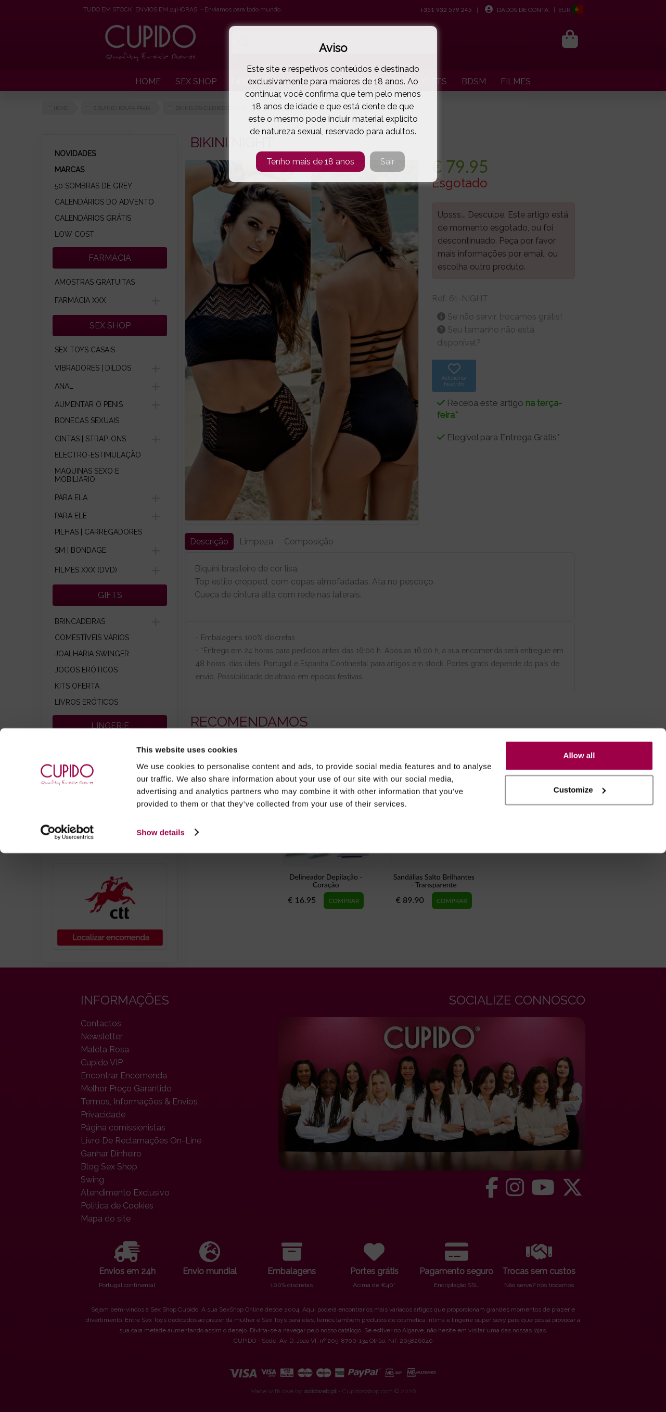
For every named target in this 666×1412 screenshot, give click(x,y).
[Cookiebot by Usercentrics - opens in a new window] (67, 1392)
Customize (580, 1348)
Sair (387, 162)
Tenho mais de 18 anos (310, 162)
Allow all (579, 1315)
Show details (160, 1391)
